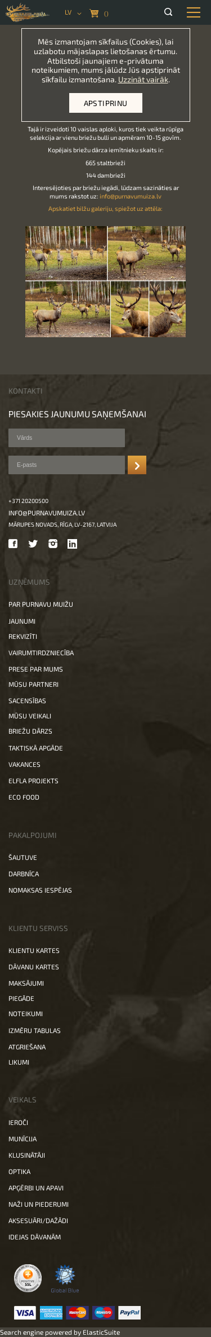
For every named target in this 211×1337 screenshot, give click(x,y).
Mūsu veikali (29, 716)
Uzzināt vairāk (143, 79)
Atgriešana (27, 1047)
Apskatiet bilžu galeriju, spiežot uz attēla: (105, 208)
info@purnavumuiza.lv (130, 196)
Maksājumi (26, 983)
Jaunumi (21, 621)
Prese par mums (35, 669)
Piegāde (21, 998)
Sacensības (27, 700)
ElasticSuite (101, 1332)
